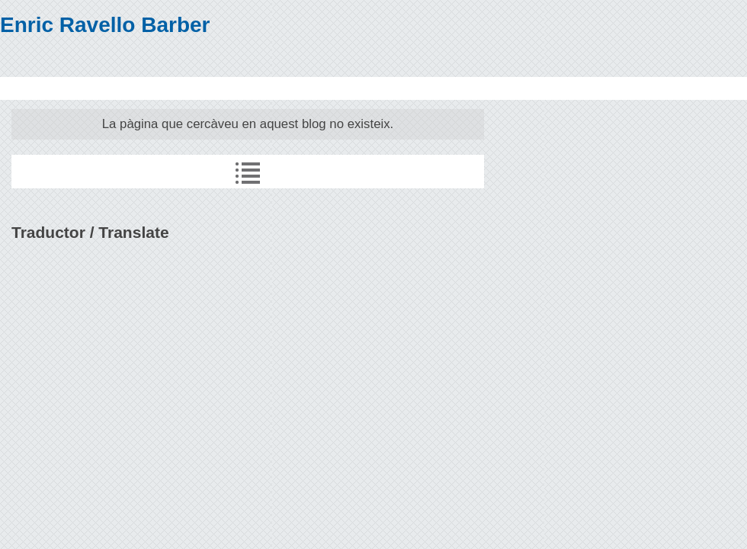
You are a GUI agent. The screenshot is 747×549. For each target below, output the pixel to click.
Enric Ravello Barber (105, 25)
